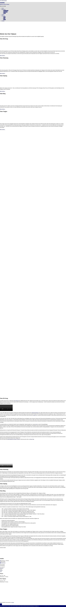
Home (3, 8)
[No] (51, 606)
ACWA (35, 415)
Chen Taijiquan (5, 10)
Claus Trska (32, 439)
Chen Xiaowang (16, 400)
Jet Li (36, 424)
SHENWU (2, 2)
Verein (4, 17)
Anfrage (3, 20)
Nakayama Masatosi (35, 412)
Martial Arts (3, 9)
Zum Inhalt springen (3, 0)
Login (1, 571)
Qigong (4, 13)
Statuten (1, 570)
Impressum (1, 568)
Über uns (3, 15)
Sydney (13, 602)
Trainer (4, 19)
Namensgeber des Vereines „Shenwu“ (13, 439)
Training (3, 14)
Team (4, 18)
